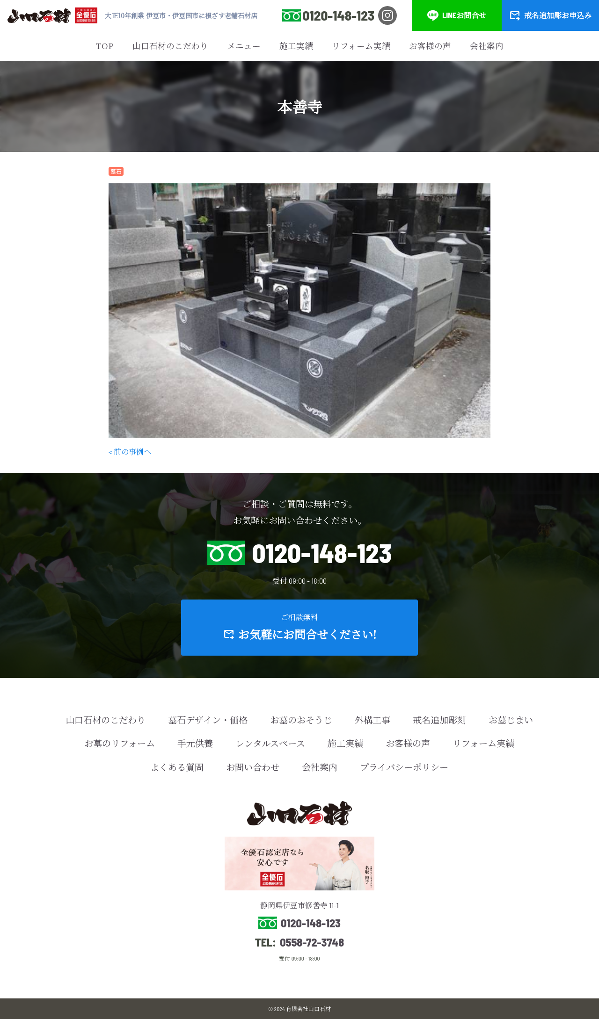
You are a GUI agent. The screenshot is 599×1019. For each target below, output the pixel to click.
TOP (105, 45)
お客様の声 (430, 45)
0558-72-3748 (312, 942)
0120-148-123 (338, 15)
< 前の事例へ (130, 451)
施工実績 (296, 45)
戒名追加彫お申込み (550, 15)
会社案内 (487, 45)
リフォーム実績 (361, 45)
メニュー (244, 45)
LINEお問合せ (456, 15)
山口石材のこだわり (170, 45)
